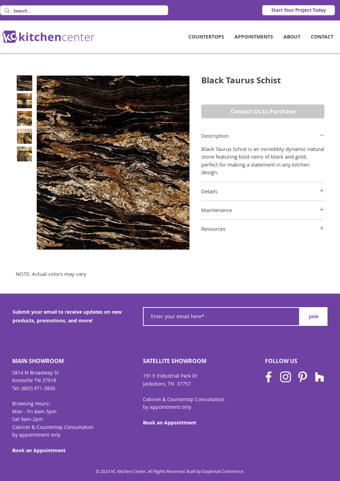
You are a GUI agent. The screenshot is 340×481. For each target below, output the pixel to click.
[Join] (314, 316)
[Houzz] (319, 377)
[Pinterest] (302, 377)
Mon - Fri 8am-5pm (34, 411)
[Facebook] (268, 377)
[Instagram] (285, 377)
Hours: (42, 403)
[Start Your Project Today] (298, 10)
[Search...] (83, 11)
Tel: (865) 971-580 (32, 388)
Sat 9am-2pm (27, 419)
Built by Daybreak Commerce (215, 471)
